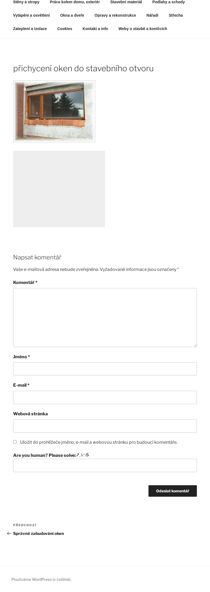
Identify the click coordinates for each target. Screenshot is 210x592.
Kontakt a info (95, 28)
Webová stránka (30, 413)
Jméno (21, 356)
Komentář (25, 282)
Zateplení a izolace (30, 28)
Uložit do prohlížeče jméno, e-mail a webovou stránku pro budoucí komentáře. (98, 442)
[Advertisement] (59, 189)
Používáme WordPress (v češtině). (41, 579)
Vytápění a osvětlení (31, 15)
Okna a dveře (72, 15)
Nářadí (153, 15)
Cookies (64, 28)
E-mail (21, 385)
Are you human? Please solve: (105, 462)
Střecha (176, 15)
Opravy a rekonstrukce (115, 15)
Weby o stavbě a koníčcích (142, 28)
